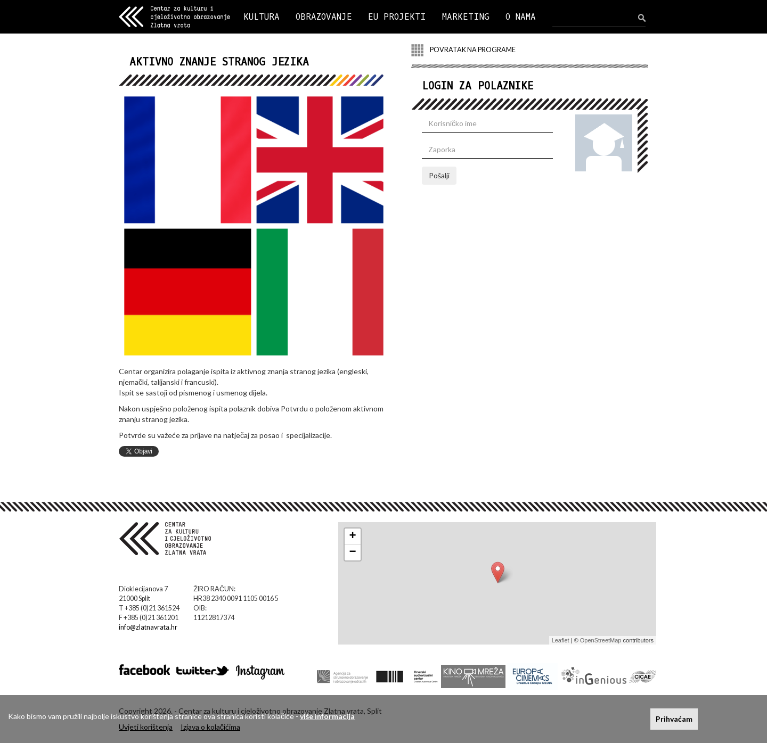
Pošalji (439, 175)
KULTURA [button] (261, 16)
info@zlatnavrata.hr (148, 627)
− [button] (352, 552)
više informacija (327, 716)
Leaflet (560, 640)
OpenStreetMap (601, 640)
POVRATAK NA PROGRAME (463, 50)
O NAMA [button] (520, 16)
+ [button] (352, 536)
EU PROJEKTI (397, 16)
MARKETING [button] (465, 16)
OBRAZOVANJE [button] (324, 16)
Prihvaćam (674, 718)
